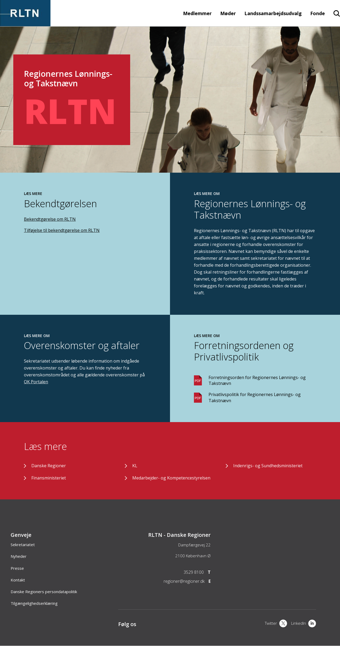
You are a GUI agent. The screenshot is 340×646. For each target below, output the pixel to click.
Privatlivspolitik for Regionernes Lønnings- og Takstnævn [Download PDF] (255, 397)
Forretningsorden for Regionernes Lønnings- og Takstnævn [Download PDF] (257, 380)
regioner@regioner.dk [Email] (184, 581)
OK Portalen (36, 382)
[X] (276, 623)
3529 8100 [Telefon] (194, 572)
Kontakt (18, 580)
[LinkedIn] (303, 623)
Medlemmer (197, 13)
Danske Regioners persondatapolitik (44, 591)
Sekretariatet (23, 544)
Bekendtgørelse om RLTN (50, 219)
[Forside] (25, 24)
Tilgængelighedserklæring (34, 603)
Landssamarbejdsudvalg (273, 13)
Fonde (317, 13)
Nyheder (19, 556)
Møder (228, 13)
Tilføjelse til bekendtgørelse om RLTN (62, 230)
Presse (17, 568)
